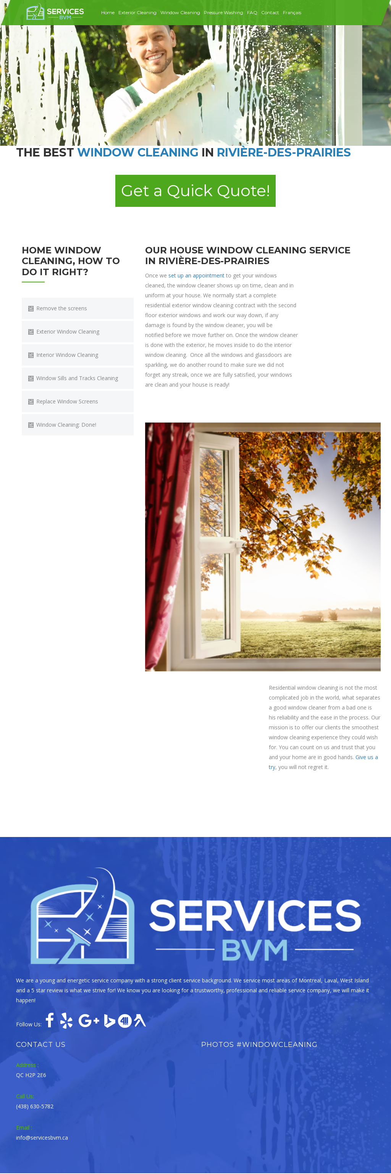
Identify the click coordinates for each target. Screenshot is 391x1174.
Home (108, 12)
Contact (270, 12)
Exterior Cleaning (137, 12)
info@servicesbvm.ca (42, 1138)
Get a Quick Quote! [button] (195, 191)
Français (292, 12)
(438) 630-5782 (34, 1107)
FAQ (252, 12)
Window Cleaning (180, 12)
